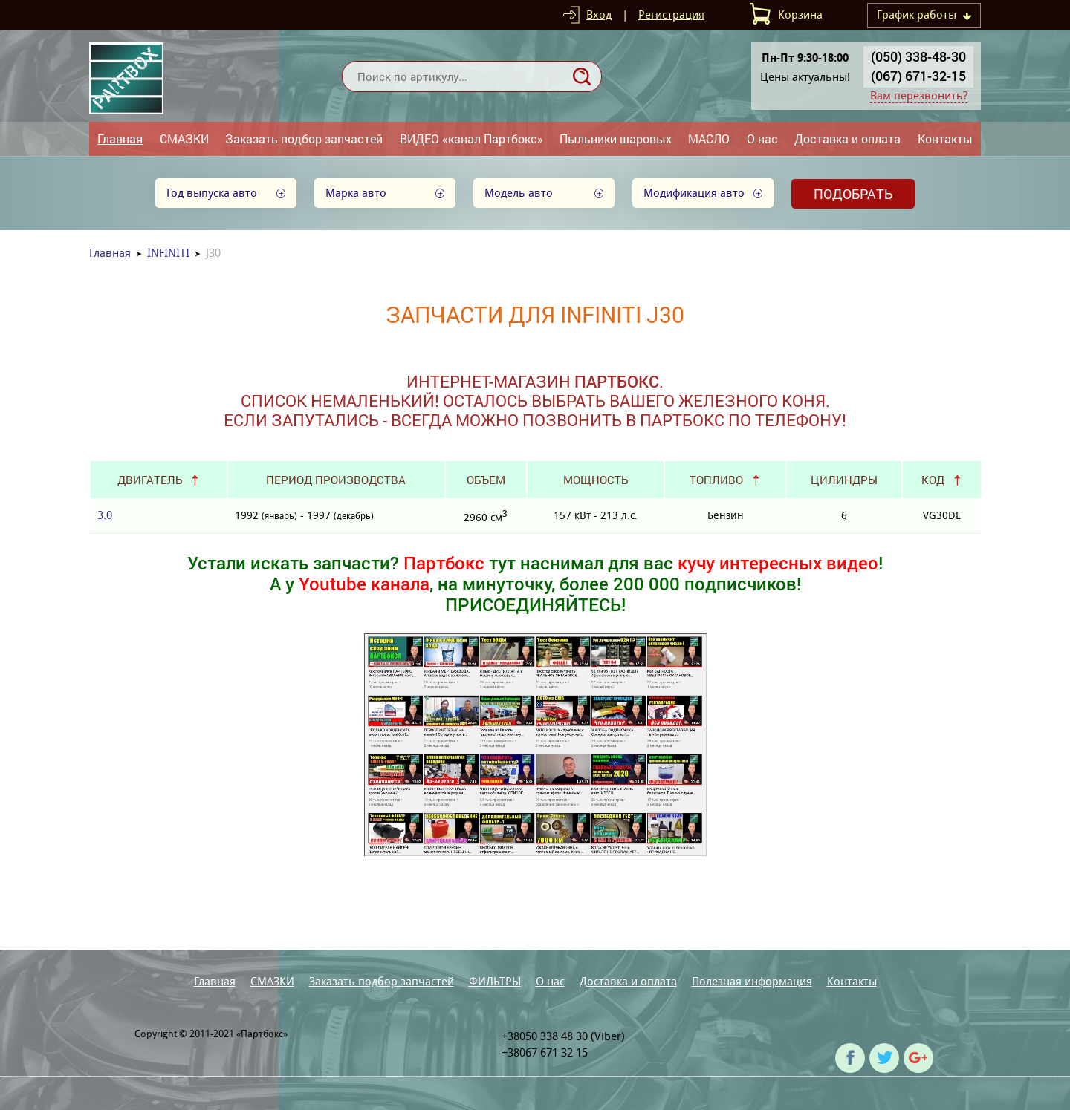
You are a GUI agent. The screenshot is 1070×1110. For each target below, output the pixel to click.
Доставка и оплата (847, 138)
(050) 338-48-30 (918, 56)
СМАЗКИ (184, 138)
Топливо (716, 479)
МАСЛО (709, 138)
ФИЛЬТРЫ (495, 981)
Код (932, 479)
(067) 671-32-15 (918, 76)
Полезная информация (752, 981)
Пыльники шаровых (616, 138)
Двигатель (149, 479)
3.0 (104, 515)
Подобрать (853, 194)
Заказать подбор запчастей (304, 138)
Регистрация (671, 14)
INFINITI (168, 253)
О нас (762, 138)
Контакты (945, 138)
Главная (120, 138)
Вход (599, 14)
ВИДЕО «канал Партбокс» (471, 138)
